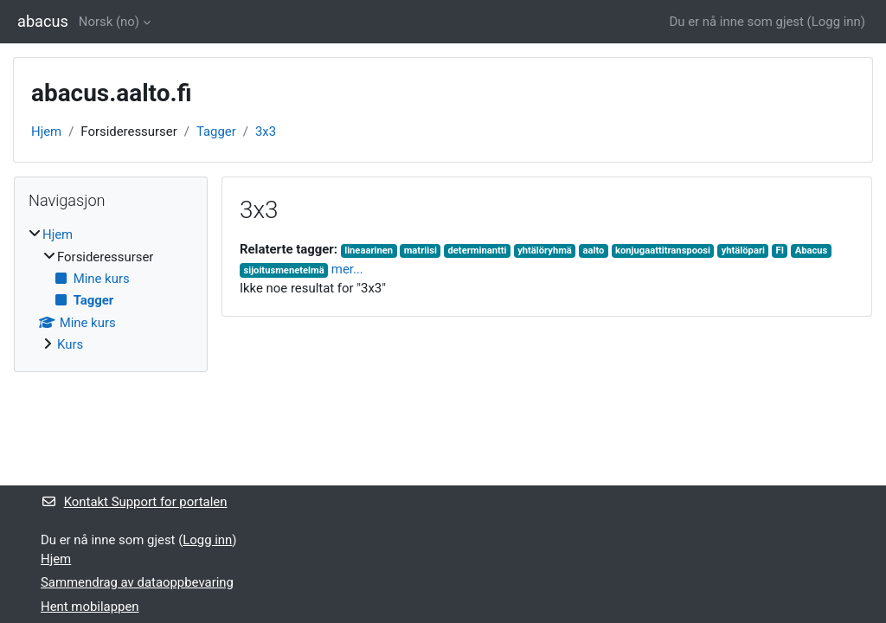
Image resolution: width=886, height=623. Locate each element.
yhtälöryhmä (544, 250)
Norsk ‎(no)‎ (109, 21)
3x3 (265, 131)
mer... (347, 269)
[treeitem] (111, 289)
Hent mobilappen (90, 606)
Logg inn (836, 21)
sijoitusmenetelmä (283, 270)
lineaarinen (368, 250)
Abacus (811, 250)
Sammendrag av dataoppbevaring (137, 582)
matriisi (420, 250)
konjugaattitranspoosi (662, 250)
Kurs (70, 344)
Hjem (46, 131)
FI (780, 250)
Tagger (216, 131)
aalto (594, 250)
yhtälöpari (743, 250)
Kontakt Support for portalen (134, 502)
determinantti (477, 250)
